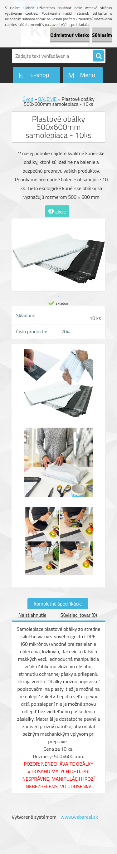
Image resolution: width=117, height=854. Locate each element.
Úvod (27, 99)
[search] (98, 56)
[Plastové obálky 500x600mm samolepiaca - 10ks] (58, 386)
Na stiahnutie (32, 615)
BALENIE (47, 99)
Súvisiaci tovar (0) (79, 615)
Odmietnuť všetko (70, 35)
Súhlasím (102, 35)
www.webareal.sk (79, 817)
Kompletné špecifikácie (58, 603)
